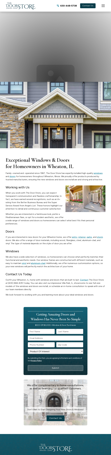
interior (82, 237)
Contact (84, 280)
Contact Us (87, 6)
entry (74, 237)
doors (12, 176)
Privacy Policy (36, 361)
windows (98, 173)
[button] (100, 5)
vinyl (24, 263)
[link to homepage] (21, 6)
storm (100, 237)
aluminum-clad (38, 263)
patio (89, 237)
